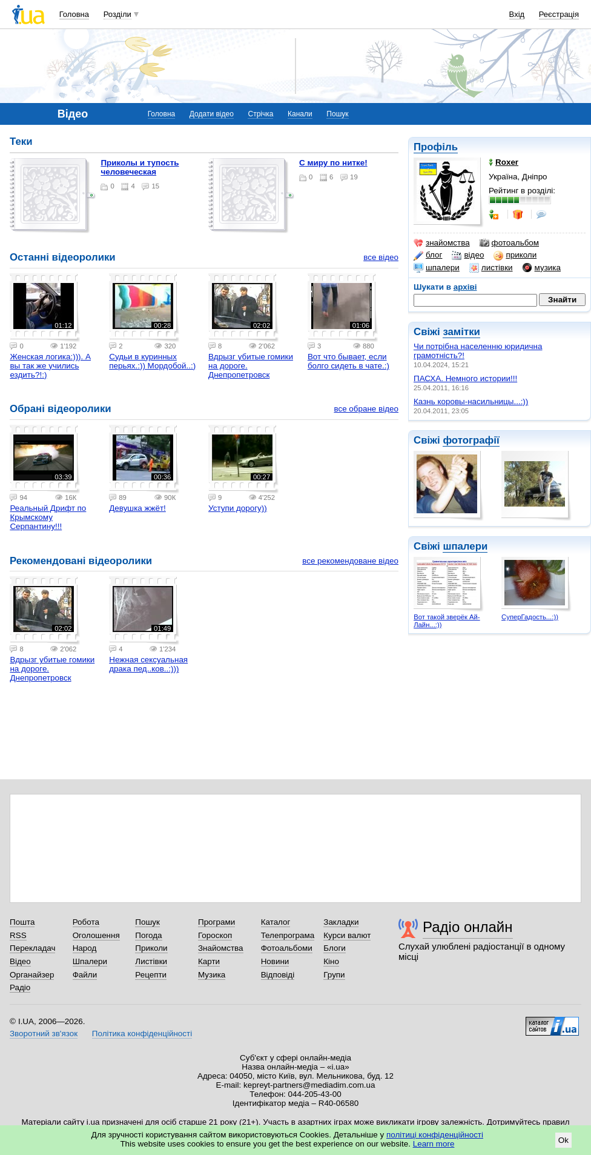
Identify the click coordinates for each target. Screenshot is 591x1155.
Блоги (334, 948)
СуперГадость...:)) (529, 617)
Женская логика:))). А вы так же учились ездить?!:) (50, 365)
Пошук (337, 114)
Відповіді (278, 974)
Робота (86, 922)
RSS (18, 935)
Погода (148, 935)
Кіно (331, 961)
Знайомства (220, 948)
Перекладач (32, 948)
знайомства (442, 243)
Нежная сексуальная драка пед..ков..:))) (148, 664)
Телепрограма (288, 935)
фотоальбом (509, 243)
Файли (85, 974)
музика (542, 268)
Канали (300, 114)
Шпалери (90, 961)
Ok (563, 1140)
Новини (275, 961)
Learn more (434, 1143)
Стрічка (260, 114)
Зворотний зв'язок (44, 1033)
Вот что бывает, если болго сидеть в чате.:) (348, 361)
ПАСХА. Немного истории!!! (465, 378)
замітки (461, 332)
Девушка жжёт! (137, 508)
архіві (465, 286)
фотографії (471, 440)
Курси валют (347, 935)
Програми (216, 922)
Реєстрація (559, 14)
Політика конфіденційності (142, 1033)
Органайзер (32, 974)
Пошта (22, 922)
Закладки (340, 922)
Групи (334, 974)
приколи (515, 255)
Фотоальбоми (286, 948)
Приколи (151, 948)
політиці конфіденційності (434, 1134)
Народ (85, 948)
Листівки (151, 961)
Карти (209, 961)
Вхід (517, 14)
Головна (74, 14)
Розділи (117, 14)
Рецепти (151, 974)
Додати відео (212, 114)
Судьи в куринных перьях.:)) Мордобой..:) (152, 361)
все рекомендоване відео (350, 560)
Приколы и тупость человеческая (140, 167)
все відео (380, 257)
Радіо (20, 987)
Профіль (436, 147)
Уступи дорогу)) (237, 508)
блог (428, 255)
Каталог (276, 922)
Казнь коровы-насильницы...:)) (471, 401)
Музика (211, 974)
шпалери (437, 268)
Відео (20, 961)
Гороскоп (215, 935)
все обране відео (366, 408)
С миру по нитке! (333, 162)
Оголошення (96, 935)
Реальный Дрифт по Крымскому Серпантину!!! (48, 517)
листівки (491, 268)
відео (468, 255)
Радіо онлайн (468, 927)
